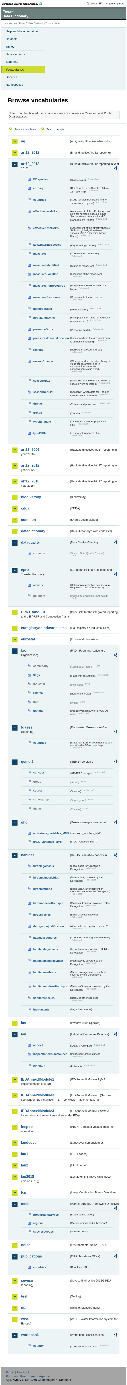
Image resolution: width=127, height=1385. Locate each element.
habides (27, 855)
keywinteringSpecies (47, 244)
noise (25, 1245)
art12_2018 (30, 164)
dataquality (30, 542)
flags (36, 675)
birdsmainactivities (46, 877)
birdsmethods (42, 889)
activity (38, 585)
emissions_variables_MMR (51, 833)
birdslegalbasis (43, 866)
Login (94, 3)
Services (11, 77)
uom (25, 1308)
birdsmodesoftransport (48, 903)
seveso (27, 1280)
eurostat (28, 639)
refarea (38, 693)
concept (38, 772)
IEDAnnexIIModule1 (37, 1079)
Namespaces (14, 84)
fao (23, 650)
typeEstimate (42, 421)
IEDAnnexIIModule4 (37, 1111)
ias (23, 1023)
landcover (29, 1142)
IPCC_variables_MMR (47, 841)
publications (31, 1256)
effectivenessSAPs (46, 228)
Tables (10, 46)
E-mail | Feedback (17, 1372)
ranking (38, 349)
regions (38, 1223)
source (38, 790)
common (28, 520)
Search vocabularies (25, 129)
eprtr (25, 570)
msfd (25, 1204)
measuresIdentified (46, 265)
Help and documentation (22, 31)
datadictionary (33, 531)
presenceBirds (43, 329)
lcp (23, 1192)
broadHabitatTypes (46, 1214)
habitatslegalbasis (45, 949)
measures (40, 253)
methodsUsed (42, 308)
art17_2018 (30, 481)
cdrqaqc (38, 188)
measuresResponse (46, 297)
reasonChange (43, 361)
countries (39, 199)
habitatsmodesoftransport (50, 986)
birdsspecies (42, 914)
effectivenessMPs (45, 211)
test (24, 1296)
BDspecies (40, 179)
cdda (25, 508)
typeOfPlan (40, 433)
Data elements (15, 54)
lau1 (24, 1154)
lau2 (24, 1165)
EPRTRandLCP (34, 612)
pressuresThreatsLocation (51, 338)
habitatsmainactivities (48, 960)
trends (37, 412)
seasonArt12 (41, 380)
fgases (26, 727)
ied (23, 1034)
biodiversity (31, 497)
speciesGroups (43, 1231)
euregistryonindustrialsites (43, 628)
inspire (27, 1127)
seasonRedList (43, 392)
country (38, 1345)
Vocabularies (15, 69)
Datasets (12, 38)
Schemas (12, 61)
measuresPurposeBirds (49, 285)
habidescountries (45, 937)
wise (25, 1319)
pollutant (39, 1065)
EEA (23, 4)
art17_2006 (30, 450)
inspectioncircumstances (50, 1054)
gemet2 (27, 761)
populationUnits (44, 317)
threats (38, 403)
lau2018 (27, 1176)
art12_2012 (30, 152)
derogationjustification (48, 926)
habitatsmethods (44, 972)
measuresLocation (45, 274)
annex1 (38, 1045)
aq (23, 141)
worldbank (30, 1335)
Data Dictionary (36, 23)
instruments (41, 1009)
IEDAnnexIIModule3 (37, 1095)
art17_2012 (30, 465)
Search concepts (55, 129)
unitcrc (38, 711)
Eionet (22, 23)
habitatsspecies (44, 998)
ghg (24, 822)
